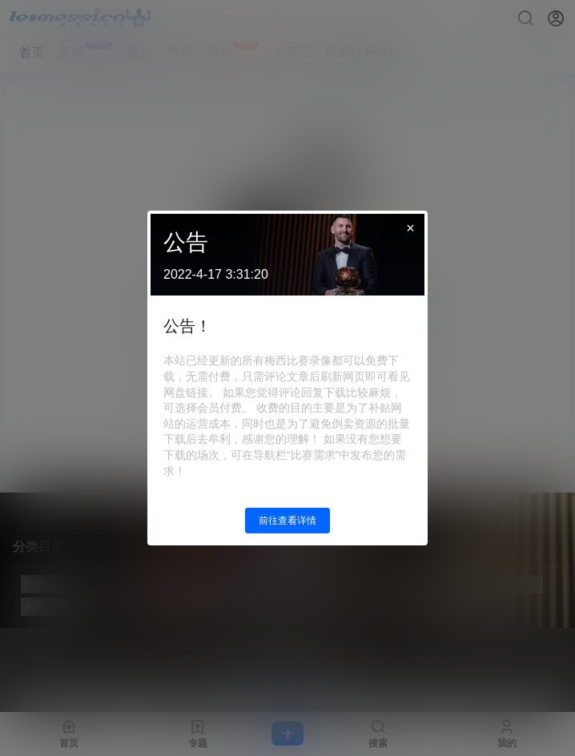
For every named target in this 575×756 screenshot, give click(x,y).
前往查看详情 (287, 520)
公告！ (187, 326)
